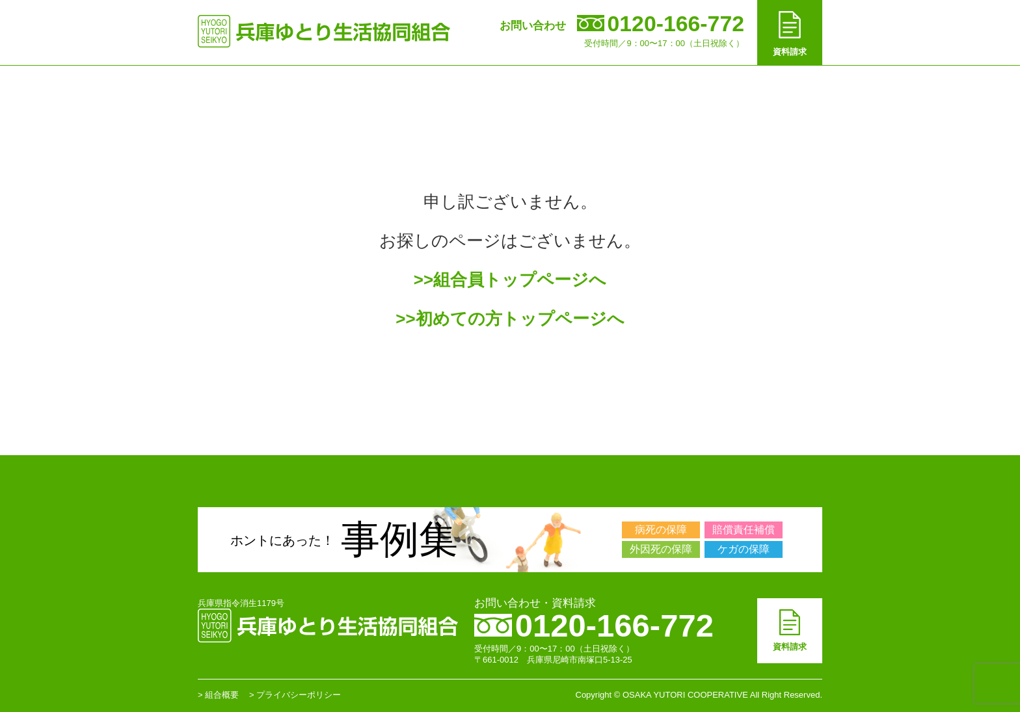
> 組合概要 (218, 695)
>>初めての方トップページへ (510, 318)
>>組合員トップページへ (510, 279)
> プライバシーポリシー (295, 695)
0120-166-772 (594, 625)
